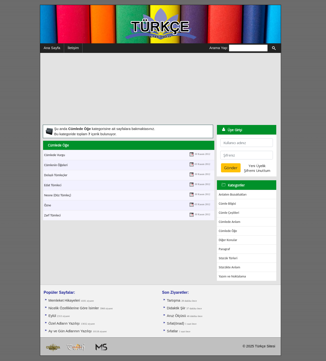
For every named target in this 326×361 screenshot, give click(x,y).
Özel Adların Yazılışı (64, 323)
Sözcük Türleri (228, 258)
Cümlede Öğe (228, 231)
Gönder (231, 167)
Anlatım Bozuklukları (233, 194)
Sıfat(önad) (176, 323)
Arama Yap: (218, 48)
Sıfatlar (172, 331)
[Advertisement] (160, 88)
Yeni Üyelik (257, 165)
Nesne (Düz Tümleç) (57, 195)
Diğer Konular (228, 240)
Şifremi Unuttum (257, 170)
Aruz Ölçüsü (176, 316)
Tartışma (173, 300)
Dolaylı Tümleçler (55, 175)
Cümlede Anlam (229, 222)
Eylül (53, 316)
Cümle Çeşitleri (229, 213)
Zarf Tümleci (52, 215)
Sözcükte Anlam (229, 267)
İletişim (73, 48)
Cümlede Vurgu (54, 155)
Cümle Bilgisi (227, 204)
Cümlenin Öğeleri (56, 165)
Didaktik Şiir (176, 308)
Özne (47, 205)
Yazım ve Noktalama (232, 276)
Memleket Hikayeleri (64, 300)
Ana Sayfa (52, 48)
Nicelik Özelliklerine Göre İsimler (74, 308)
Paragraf (224, 249)
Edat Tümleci (52, 185)
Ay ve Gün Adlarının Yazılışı (70, 331)
